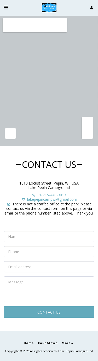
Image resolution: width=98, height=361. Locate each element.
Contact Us (49, 312)
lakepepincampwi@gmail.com (49, 199)
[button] (5, 7)
